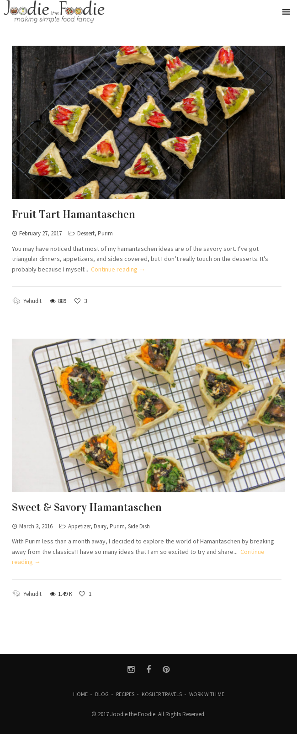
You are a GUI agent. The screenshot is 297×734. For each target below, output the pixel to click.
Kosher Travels (162, 694)
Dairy (100, 526)
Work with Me (206, 694)
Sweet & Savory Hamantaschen (87, 507)
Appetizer (79, 526)
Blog (102, 694)
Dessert (86, 233)
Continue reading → (118, 269)
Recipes (125, 694)
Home (80, 694)
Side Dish (139, 526)
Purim (105, 233)
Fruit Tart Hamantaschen (73, 214)
